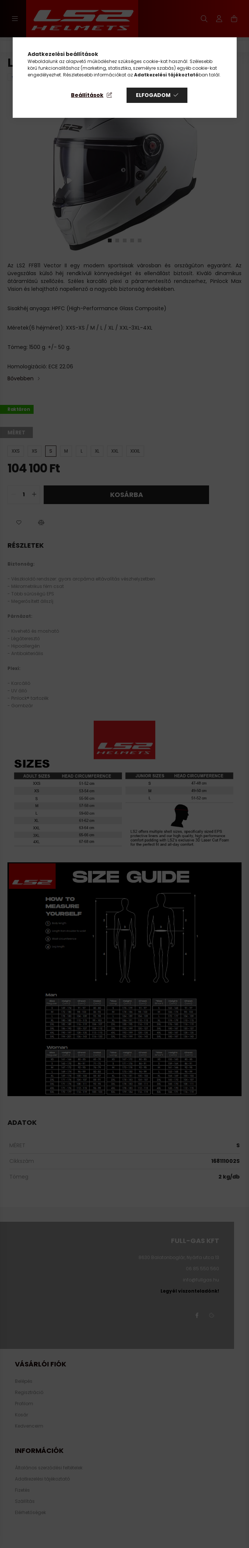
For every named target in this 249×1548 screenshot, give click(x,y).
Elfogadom (153, 95)
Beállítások (87, 95)
